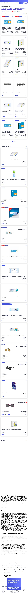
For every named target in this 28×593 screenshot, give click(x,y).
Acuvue (3, 8)
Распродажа (14, 11)
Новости (3, 567)
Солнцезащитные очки (11, 565)
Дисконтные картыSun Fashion (7, 573)
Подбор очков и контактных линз (20, 567)
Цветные (19, 11)
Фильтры (25, 13)
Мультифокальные (22, 8)
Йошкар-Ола (7, 0)
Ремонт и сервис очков (18, 565)
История (3, 564)
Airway (6, 8)
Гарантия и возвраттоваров (7, 576)
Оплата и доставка (10, 567)
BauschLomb (10, 8)
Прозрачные (8, 11)
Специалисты (4, 565)
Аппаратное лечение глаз (19, 564)
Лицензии (5, 569)
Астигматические (16, 8)
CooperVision (3, 11)
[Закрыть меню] (19, 579)
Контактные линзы (10, 564)
